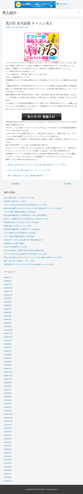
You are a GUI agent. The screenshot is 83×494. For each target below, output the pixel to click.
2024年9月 (7, 340)
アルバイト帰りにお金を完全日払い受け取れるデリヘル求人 (25, 205)
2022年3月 (7, 446)
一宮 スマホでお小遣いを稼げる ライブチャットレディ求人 (29, 170)
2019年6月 (7, 477)
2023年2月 (7, 407)
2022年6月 (7, 435)
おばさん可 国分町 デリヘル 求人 (16, 247)
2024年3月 (7, 361)
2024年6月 (7, 351)
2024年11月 (8, 333)
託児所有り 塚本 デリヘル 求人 (15, 201)
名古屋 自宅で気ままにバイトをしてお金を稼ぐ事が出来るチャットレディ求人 (37, 165)
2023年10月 (8, 379)
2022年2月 (7, 449)
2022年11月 (8, 418)
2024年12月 (8, 330)
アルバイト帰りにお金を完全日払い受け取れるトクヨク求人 (25, 254)
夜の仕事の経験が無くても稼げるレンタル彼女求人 (22, 229)
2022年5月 (7, 439)
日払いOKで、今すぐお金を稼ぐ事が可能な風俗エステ (23, 240)
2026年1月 (7, 284)
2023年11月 (8, 376)
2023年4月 (7, 400)
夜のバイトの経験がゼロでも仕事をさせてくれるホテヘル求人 (26, 219)
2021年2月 (7, 470)
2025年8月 (7, 302)
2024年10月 (8, 337)
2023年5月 (7, 396)
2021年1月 (7, 474)
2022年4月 (7, 442)
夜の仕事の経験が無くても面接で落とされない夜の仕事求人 (25, 215)
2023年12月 (8, 372)
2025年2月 (7, 323)
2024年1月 (7, 368)
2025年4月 (7, 316)
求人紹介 (9, 13)
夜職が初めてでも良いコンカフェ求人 (17, 226)
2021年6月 (7, 456)
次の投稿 (68, 184)
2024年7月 (7, 347)
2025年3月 (7, 319)
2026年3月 (7, 277)
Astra (56, 489)
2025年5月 (7, 312)
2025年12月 (8, 288)
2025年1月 (7, 326)
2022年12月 (8, 414)
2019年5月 (7, 481)
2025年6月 (7, 309)
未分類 (8, 27)
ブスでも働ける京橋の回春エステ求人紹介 (19, 236)
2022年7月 (7, 432)
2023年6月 (7, 393)
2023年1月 (7, 410)
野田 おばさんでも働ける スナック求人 (19, 261)
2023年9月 (7, 382)
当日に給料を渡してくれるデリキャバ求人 (19, 198)
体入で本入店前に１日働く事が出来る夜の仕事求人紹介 (24, 250)
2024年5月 (7, 354)
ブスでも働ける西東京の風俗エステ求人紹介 (20, 212)
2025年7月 (7, 305)
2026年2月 (7, 281)
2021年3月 (7, 467)
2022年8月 (7, 428)
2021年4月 (7, 463)
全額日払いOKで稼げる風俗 (14, 243)
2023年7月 (7, 390)
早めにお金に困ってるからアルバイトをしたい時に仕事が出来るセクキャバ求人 (33, 257)
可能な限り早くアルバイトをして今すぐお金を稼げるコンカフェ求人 (29, 264)
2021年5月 (7, 460)
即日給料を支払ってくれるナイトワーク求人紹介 (21, 222)
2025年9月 (7, 298)
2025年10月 (8, 295)
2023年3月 (7, 404)
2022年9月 (7, 425)
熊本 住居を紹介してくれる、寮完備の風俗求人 (25, 176)
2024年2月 (7, 365)
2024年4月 (7, 358)
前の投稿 (14, 184)
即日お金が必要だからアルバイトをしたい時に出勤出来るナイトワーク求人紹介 (33, 208)
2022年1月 (7, 453)
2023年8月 (7, 386)
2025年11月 (8, 291)
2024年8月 (7, 344)
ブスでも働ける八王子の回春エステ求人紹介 (20, 233)
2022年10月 (8, 421)
